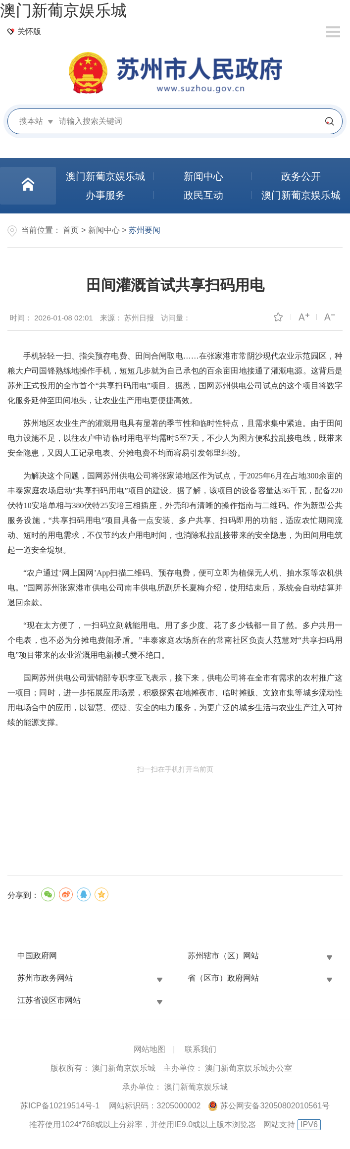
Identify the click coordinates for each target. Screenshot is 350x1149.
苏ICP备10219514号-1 (60, 1105)
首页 (71, 230)
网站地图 (149, 1049)
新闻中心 (104, 230)
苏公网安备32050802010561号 (275, 1105)
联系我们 (200, 1049)
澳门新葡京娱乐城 (63, 10)
